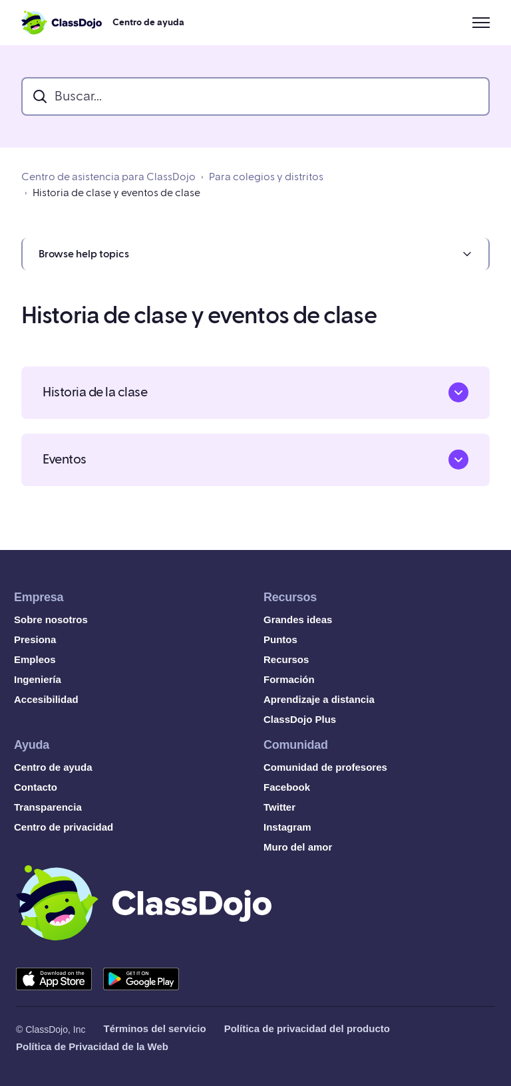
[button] (255, 254)
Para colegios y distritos (266, 177)
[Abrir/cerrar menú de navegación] (481, 22)
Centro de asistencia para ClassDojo (108, 177)
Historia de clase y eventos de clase (116, 193)
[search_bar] (255, 96)
